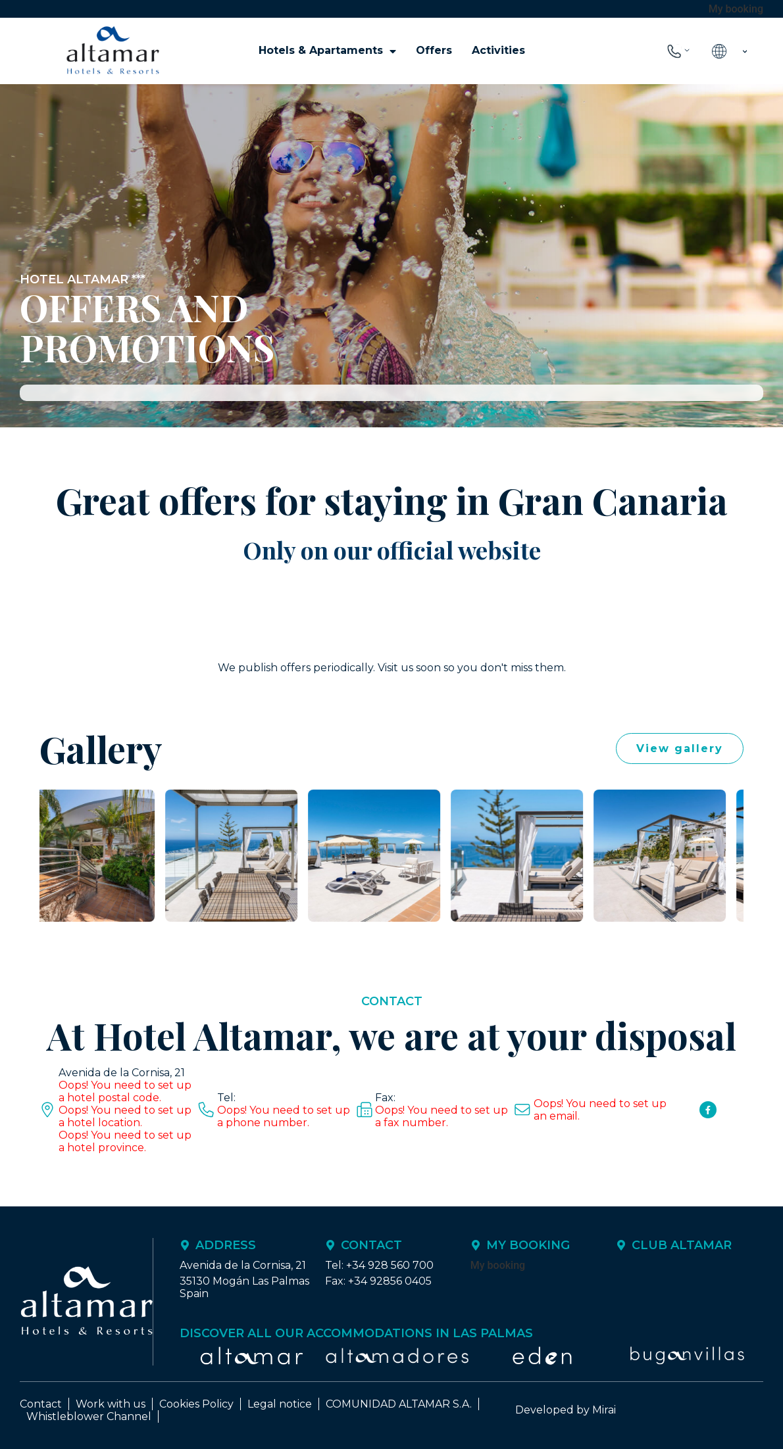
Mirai (604, 1410)
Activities (498, 50)
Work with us (110, 1404)
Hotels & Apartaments (327, 50)
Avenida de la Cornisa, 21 (122, 1072)
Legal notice (279, 1404)
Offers (434, 50)
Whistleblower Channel (88, 1416)
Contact (41, 1404)
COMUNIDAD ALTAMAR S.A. (399, 1404)
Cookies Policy (196, 1404)
